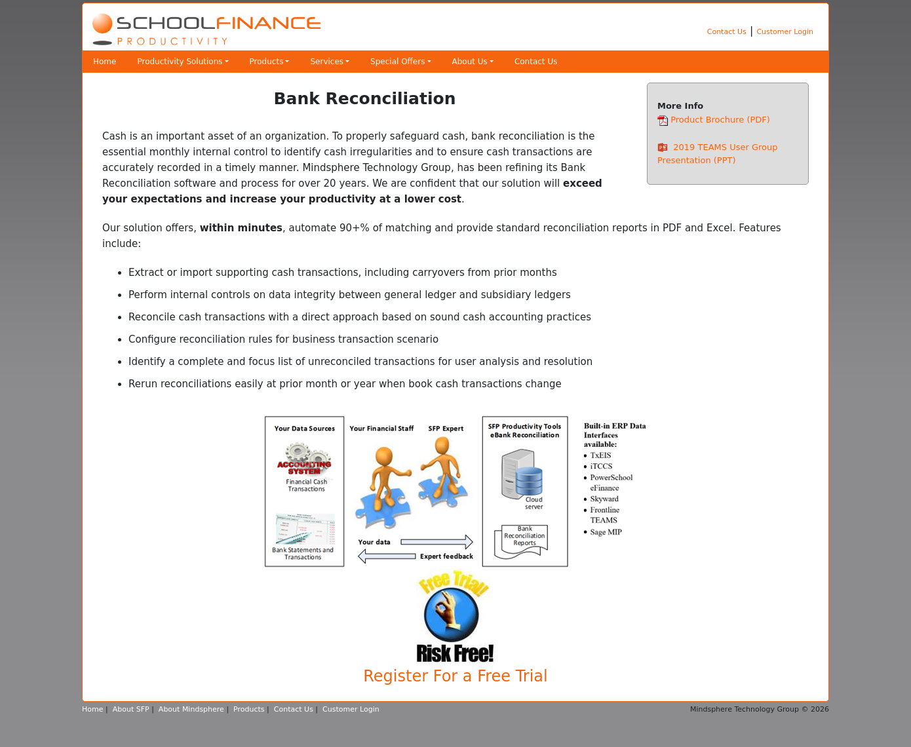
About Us (470, 61)
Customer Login (784, 32)
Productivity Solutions (179, 61)
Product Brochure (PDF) (720, 120)
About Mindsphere (191, 709)
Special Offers (397, 61)
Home (104, 61)
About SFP (131, 709)
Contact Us (726, 32)
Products (267, 61)
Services (326, 61)
